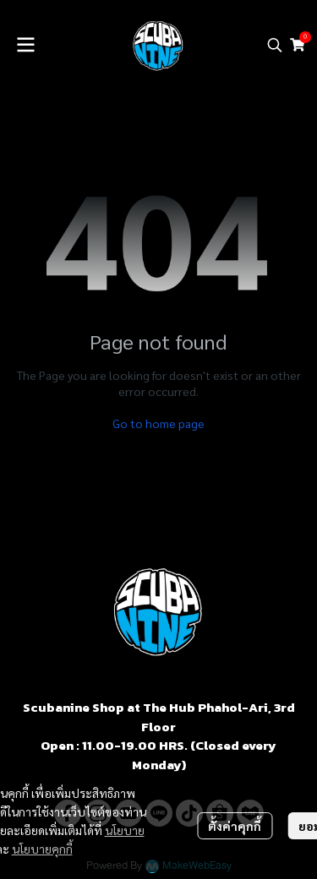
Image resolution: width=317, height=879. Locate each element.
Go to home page (158, 423)
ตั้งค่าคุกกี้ (234, 825)
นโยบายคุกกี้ (42, 848)
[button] (275, 45)
